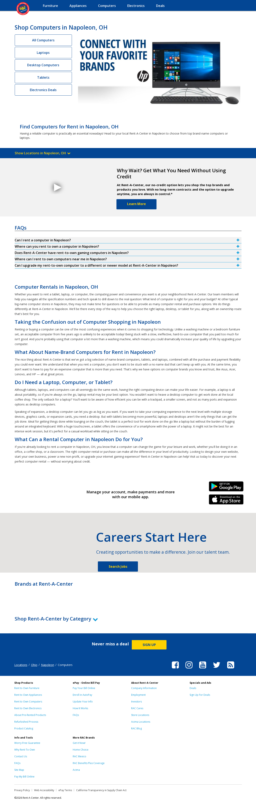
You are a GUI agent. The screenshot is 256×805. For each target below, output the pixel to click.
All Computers (43, 40)
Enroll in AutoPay (82, 695)
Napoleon (47, 665)
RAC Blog (136, 728)
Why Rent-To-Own (24, 749)
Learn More (136, 204)
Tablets (43, 77)
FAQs (76, 715)
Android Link (226, 488)
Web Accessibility (44, 790)
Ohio (34, 665)
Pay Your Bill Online (84, 688)
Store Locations (140, 715)
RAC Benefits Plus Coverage (89, 763)
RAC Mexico (79, 756)
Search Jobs (118, 566)
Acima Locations (140, 721)
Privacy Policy (22, 790)
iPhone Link (226, 501)
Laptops (43, 52)
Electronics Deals (43, 90)
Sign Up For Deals (200, 695)
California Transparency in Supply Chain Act (101, 790)
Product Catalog (23, 728)
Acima (76, 770)
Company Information (144, 688)
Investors (136, 701)
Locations (20, 665)
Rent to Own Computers (28, 701)
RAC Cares (137, 708)
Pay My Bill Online (24, 776)
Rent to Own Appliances (28, 695)
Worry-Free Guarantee (27, 743)
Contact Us (20, 756)
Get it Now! (79, 743)
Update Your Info (83, 701)
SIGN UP (149, 645)
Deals (193, 688)
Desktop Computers (43, 65)
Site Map (19, 770)
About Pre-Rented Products (30, 715)
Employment (138, 695)
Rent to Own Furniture (26, 688)
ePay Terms (65, 790)
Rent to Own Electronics (27, 708)
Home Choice (80, 749)
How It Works (80, 708)
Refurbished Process (26, 721)
